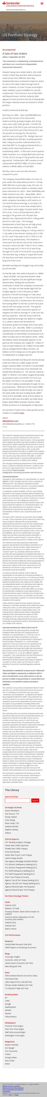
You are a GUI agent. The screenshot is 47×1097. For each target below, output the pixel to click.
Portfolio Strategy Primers (16, 896)
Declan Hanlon (11, 817)
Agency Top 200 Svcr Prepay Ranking (20, 883)
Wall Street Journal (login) (15, 1032)
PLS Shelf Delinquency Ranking (17, 871)
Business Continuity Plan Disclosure (13, 1088)
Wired (7, 1064)
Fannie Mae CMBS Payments (17, 845)
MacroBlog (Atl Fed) (13, 966)
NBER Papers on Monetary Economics (20, 947)
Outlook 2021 (10, 925)
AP (6, 997)
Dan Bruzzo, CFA (12, 814)
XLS (34, 864)
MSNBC (8, 1010)
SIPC (10, 1095)
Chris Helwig (10, 820)
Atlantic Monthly (11, 1045)
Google (8, 1004)
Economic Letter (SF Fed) (15, 960)
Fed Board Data (11, 979)
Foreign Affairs (11, 1057)
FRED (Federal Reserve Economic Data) (21, 975)
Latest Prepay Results (14, 858)
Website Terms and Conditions (11, 1086)
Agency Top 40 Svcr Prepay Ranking (19, 880)
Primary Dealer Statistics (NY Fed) (18, 985)
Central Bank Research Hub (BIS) (18, 944)
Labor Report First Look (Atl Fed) (18, 982)
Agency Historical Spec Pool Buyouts (20, 886)
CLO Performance (12, 935)
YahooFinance (11, 1016)
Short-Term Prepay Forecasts (17, 877)
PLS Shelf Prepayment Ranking (17, 874)
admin (5, 57)
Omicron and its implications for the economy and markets (19, 918)
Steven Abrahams (12, 810)
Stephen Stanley (11, 829)
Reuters (8, 1013)
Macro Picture (10, 929)
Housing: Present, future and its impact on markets (22, 912)
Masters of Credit (12, 908)
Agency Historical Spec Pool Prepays (20, 890)
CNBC (7, 1001)
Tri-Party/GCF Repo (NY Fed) (16, 988)
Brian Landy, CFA (12, 823)
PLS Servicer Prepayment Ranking (18, 867)
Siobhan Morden (11, 826)
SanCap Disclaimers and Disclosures (13, 1089)
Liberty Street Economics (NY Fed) (19, 963)
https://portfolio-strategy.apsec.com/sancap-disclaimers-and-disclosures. (22, 471)
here (22, 413)
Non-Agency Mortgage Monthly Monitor (21, 861)
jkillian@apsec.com (10, 421)
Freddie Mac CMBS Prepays (16, 848)
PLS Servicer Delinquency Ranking (18, 864)
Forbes (8, 1054)
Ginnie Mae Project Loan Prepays (18, 855)
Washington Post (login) (14, 1035)
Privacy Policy (6, 1091)
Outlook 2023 (10, 905)
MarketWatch (10, 1007)
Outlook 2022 (10, 922)
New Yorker (10, 1060)
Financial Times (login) (14, 1026)
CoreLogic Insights (12, 957)
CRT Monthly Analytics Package (18, 842)
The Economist (11, 1051)
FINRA (16, 1095)
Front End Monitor (12, 852)
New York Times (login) (14, 1029)
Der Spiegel (9, 1048)
